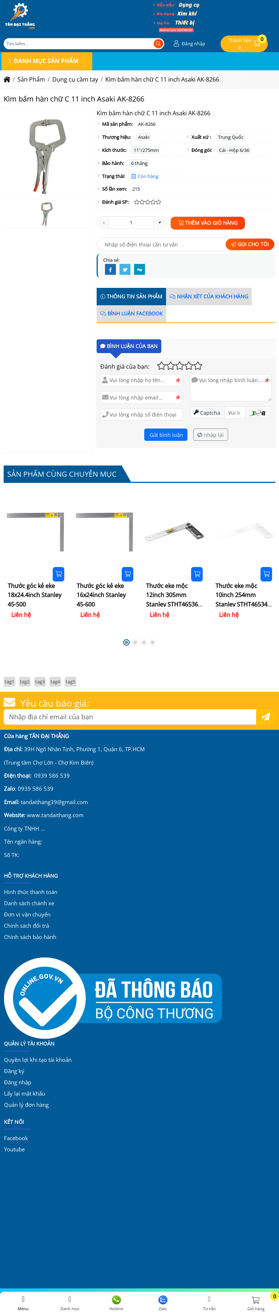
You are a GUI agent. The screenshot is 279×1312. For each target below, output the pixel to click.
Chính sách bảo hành (30, 936)
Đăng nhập (17, 1082)
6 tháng (139, 163)
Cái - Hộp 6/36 (234, 150)
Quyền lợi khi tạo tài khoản (38, 1059)
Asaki (143, 137)
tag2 (24, 681)
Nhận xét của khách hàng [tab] (209, 296)
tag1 (9, 681)
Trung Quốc (230, 137)
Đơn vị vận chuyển (27, 914)
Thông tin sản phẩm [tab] (131, 296)
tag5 (70, 681)
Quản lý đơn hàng (26, 1104)
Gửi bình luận (165, 434)
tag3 (40, 681)
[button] (188, 43)
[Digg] (139, 269)
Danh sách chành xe (29, 903)
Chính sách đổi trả (26, 925)
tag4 (55, 681)
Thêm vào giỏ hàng (208, 222)
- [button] (103, 222)
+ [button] (159, 222)
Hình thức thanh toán (30, 891)
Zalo (163, 1303)
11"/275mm (146, 150)
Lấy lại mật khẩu (24, 1093)
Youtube (14, 1149)
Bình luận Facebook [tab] (131, 313)
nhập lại (210, 434)
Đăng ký (14, 1071)
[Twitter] (125, 269)
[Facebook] (110, 269)
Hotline (116, 1303)
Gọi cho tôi (250, 244)
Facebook (16, 1138)
